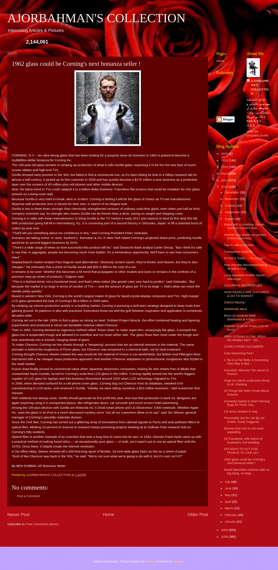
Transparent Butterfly (238, 251)
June (228, 488)
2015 (225, 153)
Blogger (178, 561)
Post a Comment (28, 496)
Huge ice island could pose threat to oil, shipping (247, 382)
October (230, 205)
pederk (149, 561)
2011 (225, 180)
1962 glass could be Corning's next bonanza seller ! (244, 461)
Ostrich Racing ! (235, 302)
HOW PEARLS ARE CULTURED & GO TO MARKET (246, 294)
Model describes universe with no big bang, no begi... (247, 471)
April (228, 501)
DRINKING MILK (235, 309)
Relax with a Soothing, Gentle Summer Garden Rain (244, 226)
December (232, 192)
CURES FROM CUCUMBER (243, 346)
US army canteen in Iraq (240, 411)
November (232, 199)
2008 (225, 536)
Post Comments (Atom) (42, 524)
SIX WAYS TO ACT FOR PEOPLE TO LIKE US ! (241, 450)
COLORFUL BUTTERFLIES (243, 285)
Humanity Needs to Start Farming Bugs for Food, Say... (247, 403)
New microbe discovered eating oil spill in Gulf (245, 266)
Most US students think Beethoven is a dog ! (240, 317)
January (230, 521)
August (230, 219)
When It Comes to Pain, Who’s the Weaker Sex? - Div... (245, 338)
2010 (225, 186)
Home (108, 514)
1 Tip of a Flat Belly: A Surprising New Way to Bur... (246, 361)
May (228, 495)
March (229, 508)
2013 (225, 167)
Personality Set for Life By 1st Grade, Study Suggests (244, 419)
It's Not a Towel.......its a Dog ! (244, 258)
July (228, 482)
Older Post (198, 514)
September (233, 212)
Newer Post (18, 514)
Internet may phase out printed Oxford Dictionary (245, 236)
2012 (225, 173)
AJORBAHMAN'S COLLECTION (96, 18)
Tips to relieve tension (239, 245)
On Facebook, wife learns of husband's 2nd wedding (243, 440)
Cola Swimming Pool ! (239, 353)
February (231, 515)
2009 (225, 530)
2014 (225, 160)
